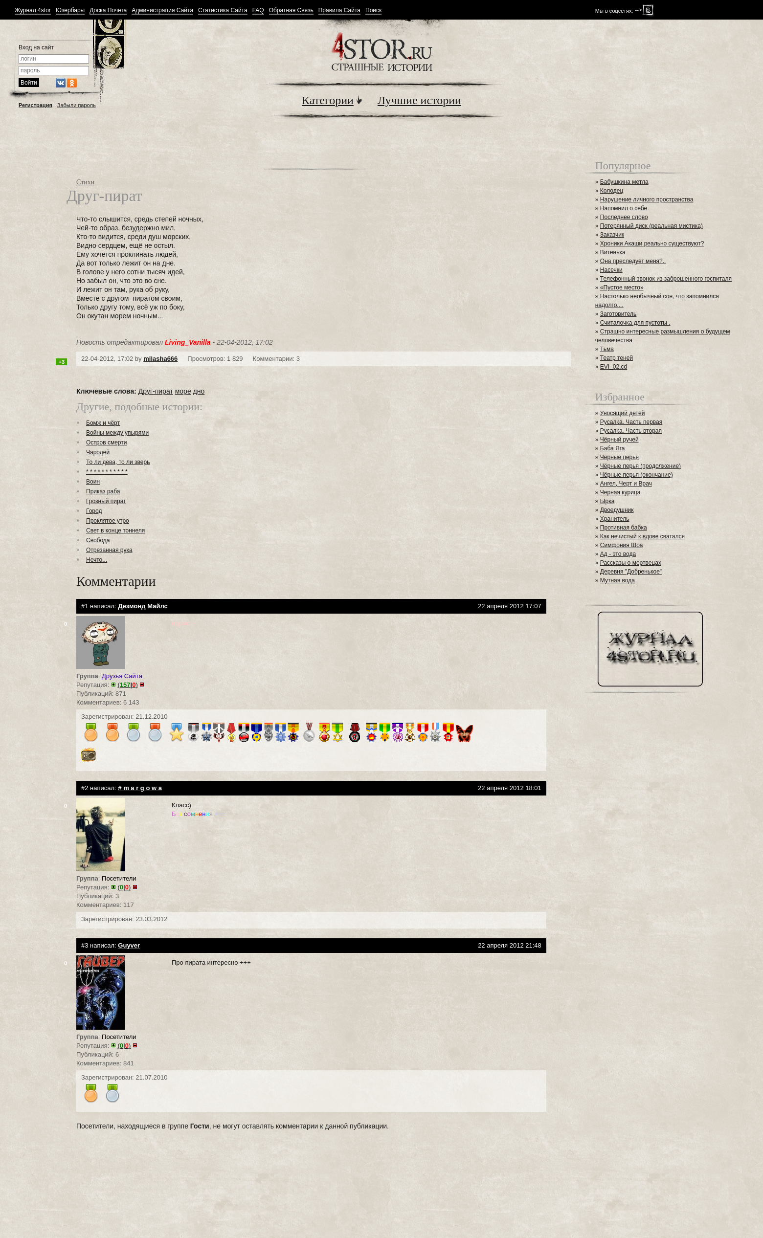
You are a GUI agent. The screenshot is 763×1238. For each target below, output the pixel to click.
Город (94, 511)
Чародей (98, 452)
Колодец (612, 190)
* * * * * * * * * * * (107, 471)
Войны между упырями (117, 432)
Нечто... (96, 559)
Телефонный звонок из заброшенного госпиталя (666, 278)
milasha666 (160, 358)
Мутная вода (617, 580)
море (183, 391)
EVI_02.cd (613, 366)
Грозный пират (106, 501)
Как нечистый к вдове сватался (642, 536)
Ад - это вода (618, 554)
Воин (93, 481)
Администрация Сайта (162, 10)
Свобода (98, 540)
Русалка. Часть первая (631, 422)
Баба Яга (612, 448)
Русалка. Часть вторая (631, 430)
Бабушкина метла (624, 181)
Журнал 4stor (33, 10)
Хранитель (614, 518)
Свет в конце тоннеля (115, 530)
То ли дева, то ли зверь (118, 462)
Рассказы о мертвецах (630, 562)
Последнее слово (624, 217)
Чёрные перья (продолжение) (640, 466)
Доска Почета (108, 10)
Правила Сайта (339, 10)
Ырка (607, 501)
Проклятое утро (107, 520)
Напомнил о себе (623, 208)
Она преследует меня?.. (633, 261)
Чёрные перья (619, 457)
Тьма (607, 349)
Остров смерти (106, 442)
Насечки (611, 269)
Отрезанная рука (109, 550)
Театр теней (616, 357)
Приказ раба (103, 491)
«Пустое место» (622, 287)
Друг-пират (155, 391)
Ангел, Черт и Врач (626, 483)
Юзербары (70, 10)
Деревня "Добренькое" (631, 571)
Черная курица (620, 492)
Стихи (85, 182)
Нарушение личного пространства (647, 199)
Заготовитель (618, 313)
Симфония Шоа (621, 545)
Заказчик (612, 234)
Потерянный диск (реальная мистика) (651, 225)
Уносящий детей (622, 413)
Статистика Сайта (222, 10)
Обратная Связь (291, 10)
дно (199, 391)
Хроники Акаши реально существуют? (652, 243)
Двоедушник (617, 510)
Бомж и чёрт (103, 423)
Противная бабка (623, 527)
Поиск (373, 10)
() (128, 684)
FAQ (258, 10)
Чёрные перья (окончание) (636, 474)
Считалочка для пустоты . (635, 322)
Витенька (613, 252)
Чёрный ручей (619, 439)
